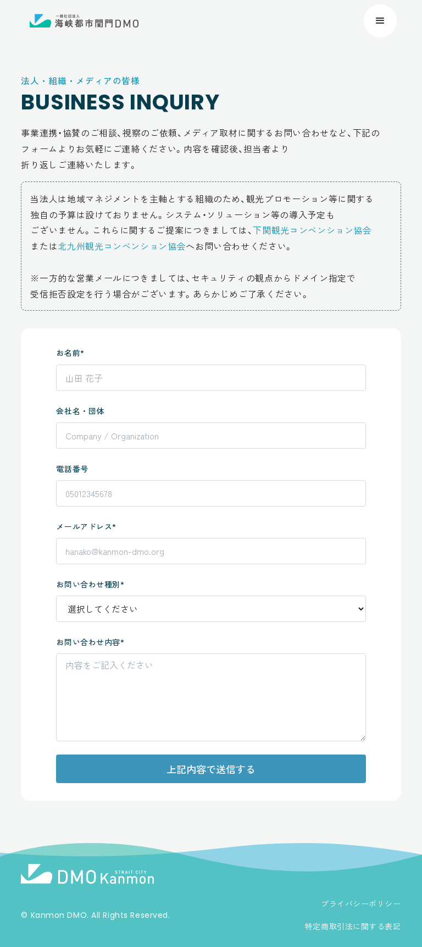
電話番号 (72, 468)
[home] (84, 21)
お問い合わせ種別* (90, 584)
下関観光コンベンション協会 (312, 229)
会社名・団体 (80, 410)
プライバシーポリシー (361, 903)
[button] (380, 20)
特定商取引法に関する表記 (353, 926)
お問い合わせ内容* (90, 641)
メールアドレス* (86, 526)
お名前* (70, 352)
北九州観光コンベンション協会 (122, 245)
